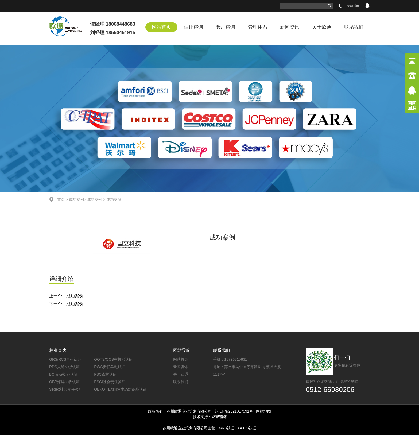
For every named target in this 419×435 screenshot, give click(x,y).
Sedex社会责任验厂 (65, 389)
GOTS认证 (247, 428)
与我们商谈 (349, 6)
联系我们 (353, 27)
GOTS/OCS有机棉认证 (113, 359)
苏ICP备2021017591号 (234, 411)
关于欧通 (321, 27)
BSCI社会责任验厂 (109, 382)
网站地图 (263, 411)
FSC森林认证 (105, 374)
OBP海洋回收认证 (64, 382)
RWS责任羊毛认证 (109, 367)
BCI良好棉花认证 (63, 374)
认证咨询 (193, 27)
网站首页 (161, 27)
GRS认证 (226, 428)
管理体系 (257, 27)
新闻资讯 (289, 27)
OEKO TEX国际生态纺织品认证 (120, 389)
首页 (61, 199)
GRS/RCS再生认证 (65, 359)
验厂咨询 (225, 27)
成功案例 (76, 199)
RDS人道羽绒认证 (64, 367)
